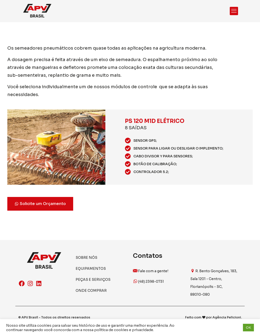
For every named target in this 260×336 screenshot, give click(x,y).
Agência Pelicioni (226, 317)
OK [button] (248, 327)
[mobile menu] (234, 11)
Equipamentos (91, 268)
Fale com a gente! (150, 271)
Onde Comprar (91, 290)
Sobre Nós (86, 257)
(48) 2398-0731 (148, 281)
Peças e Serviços (93, 279)
